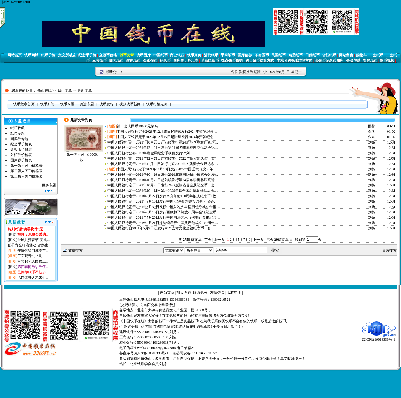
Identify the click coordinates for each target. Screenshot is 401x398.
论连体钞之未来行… (33, 277)
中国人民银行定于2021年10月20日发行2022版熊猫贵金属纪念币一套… (162, 185)
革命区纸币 (210, 60)
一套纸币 (376, 55)
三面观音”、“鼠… (31, 256)
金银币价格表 (21, 149)
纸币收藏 (17, 128)
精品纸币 (295, 55)
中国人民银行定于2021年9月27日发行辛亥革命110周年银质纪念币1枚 (161, 196)
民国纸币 (278, 55)
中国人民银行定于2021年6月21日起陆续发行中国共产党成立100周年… (162, 223)
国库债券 (245, 55)
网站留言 (346, 55)
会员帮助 (353, 60)
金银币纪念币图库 (329, 60)
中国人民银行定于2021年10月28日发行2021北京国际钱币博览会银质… (162, 174)
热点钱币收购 (232, 60)
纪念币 (165, 60)
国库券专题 (19, 139)
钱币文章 (127, 55)
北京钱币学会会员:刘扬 (148, 364)
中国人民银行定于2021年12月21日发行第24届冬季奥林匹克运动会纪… (162, 148)
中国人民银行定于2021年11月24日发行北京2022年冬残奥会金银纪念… (162, 164)
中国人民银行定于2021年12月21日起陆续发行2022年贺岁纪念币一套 (161, 158)
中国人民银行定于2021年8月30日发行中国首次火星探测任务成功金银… (163, 207)
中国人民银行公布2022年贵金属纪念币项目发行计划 (148, 153)
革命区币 (262, 55)
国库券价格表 (21, 160)
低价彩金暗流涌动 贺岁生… (30, 245)
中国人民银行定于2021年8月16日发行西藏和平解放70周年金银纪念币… (163, 212)
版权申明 (234, 293)
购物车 (361, 55)
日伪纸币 (312, 55)
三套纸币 (99, 60)
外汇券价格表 (21, 155)
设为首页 (167, 293)
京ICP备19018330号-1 (379, 338)
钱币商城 (31, 55)
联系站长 (200, 293)
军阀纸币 (228, 55)
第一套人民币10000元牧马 (137, 126)
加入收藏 (183, 293)
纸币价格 (48, 55)
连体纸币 (133, 60)
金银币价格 (108, 55)
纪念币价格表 (21, 144)
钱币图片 (143, 55)
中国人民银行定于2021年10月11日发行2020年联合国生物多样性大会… (162, 191)
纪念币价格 (87, 55)
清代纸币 (211, 55)
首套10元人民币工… (33, 261)
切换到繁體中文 (255, 72)
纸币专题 (17, 133)
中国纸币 (160, 55)
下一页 (258, 239)
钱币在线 (44, 90)
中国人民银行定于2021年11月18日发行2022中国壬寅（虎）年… (167, 169)
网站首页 (14, 55)
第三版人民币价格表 (26, 176)
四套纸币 (116, 60)
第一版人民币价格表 (26, 165)
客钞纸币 (370, 60)
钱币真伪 (194, 55)
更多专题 (49, 185)
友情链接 (217, 293)
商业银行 (177, 55)
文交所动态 (67, 55)
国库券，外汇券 (185, 60)
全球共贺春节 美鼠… (33, 240)
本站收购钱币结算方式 (294, 60)
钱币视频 (387, 60)
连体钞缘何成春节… (33, 251)
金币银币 (150, 60)
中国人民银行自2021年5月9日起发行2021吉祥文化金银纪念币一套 (159, 228)
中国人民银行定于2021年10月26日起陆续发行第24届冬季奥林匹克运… (162, 142)
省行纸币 (329, 55)
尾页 (269, 239)
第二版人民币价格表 (26, 171)
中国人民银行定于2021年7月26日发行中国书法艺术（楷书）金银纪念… (163, 217)
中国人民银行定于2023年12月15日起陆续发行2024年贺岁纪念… (167, 131)
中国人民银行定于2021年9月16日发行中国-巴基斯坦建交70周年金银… (162, 201)
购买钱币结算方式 (259, 60)
